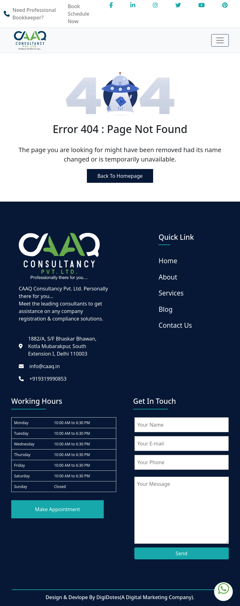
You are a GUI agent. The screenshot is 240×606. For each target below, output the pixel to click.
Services (170, 293)
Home (167, 260)
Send (182, 553)
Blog (165, 309)
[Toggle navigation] (220, 40)
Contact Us (175, 325)
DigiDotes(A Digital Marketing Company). (145, 597)
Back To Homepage (120, 175)
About (167, 277)
